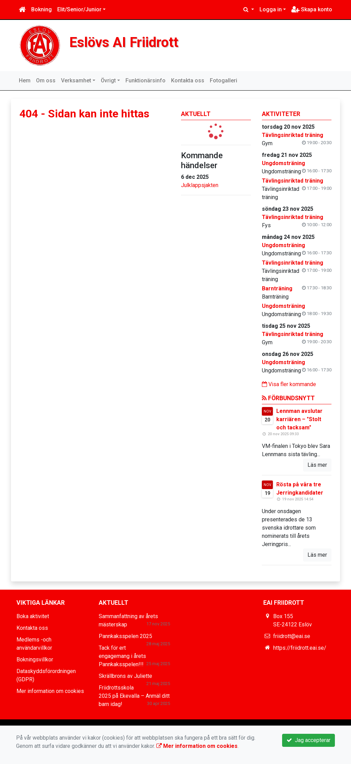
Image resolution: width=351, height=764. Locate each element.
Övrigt (108, 80)
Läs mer (317, 465)
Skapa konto (311, 9)
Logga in (270, 9)
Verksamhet (76, 80)
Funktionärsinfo (145, 80)
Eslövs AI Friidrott (125, 42)
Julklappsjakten (199, 185)
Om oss (46, 80)
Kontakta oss (187, 80)
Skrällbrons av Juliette (125, 676)
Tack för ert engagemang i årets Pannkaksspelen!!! (122, 656)
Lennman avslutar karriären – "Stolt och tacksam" (299, 419)
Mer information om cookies (50, 691)
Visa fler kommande (289, 384)
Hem (25, 80)
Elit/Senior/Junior (79, 9)
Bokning (41, 9)
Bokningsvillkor (34, 659)
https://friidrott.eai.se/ (299, 648)
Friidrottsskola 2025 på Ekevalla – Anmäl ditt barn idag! (134, 695)
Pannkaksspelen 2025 (125, 636)
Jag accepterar (308, 740)
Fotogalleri (223, 80)
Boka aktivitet (32, 616)
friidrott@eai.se (291, 636)
